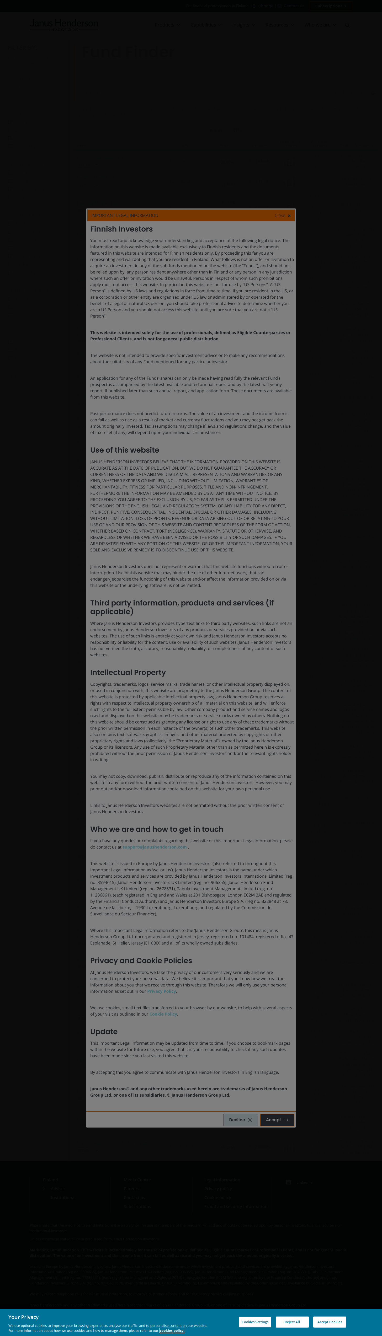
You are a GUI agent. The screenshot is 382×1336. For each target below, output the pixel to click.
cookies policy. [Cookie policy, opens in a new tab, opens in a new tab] (172, 1330)
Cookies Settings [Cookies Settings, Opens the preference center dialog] (255, 1321)
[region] (191, 1322)
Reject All (292, 1321)
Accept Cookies (329, 1321)
